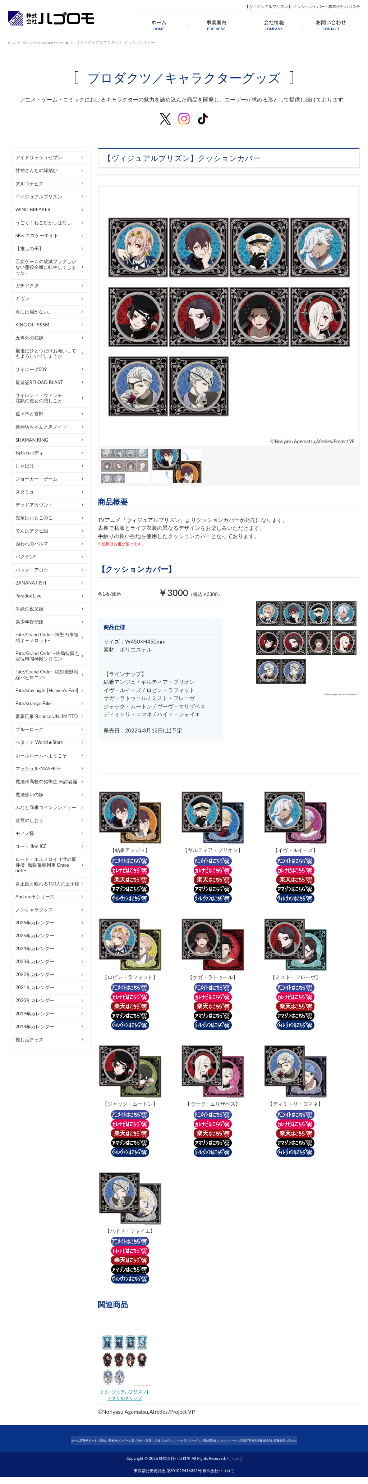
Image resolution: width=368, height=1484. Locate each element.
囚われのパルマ (31, 543)
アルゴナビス (29, 183)
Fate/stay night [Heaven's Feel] (46, 690)
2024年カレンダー (34, 948)
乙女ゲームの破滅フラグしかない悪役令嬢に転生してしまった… (45, 266)
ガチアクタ (27, 285)
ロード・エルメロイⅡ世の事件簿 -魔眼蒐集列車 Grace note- (45, 864)
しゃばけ (24, 466)
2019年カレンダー (34, 1013)
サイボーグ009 (31, 369)
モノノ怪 (24, 833)
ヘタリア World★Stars (39, 742)
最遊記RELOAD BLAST (39, 382)
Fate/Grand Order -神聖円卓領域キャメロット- (46, 637)
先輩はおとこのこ (34, 517)
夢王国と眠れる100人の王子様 (47, 884)
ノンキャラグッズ (34, 909)
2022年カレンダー (34, 974)
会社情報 (343, 1441)
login (235, 1465)
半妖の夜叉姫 (29, 609)
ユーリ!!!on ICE (31, 846)
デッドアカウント (34, 505)
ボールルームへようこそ (41, 755)
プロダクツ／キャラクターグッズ (193, 1441)
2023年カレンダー (34, 961)
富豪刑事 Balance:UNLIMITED (46, 716)
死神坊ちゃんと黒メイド (41, 427)
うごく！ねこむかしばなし (43, 222)
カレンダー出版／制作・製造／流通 (124, 1441)
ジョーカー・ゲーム (36, 479)
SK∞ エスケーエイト (37, 235)
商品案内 (239, 1441)
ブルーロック (29, 729)
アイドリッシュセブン (38, 157)
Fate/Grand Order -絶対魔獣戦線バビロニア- (46, 674)
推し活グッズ (29, 1039)
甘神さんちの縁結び (36, 170)
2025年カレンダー (34, 935)
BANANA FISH (30, 583)
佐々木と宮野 (29, 413)
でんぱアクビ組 (31, 530)
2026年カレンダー (34, 922)
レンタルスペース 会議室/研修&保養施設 (290, 1441)
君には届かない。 (34, 312)
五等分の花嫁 (29, 337)
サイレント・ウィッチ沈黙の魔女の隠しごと (38, 398)
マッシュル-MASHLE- (38, 768)
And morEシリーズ (35, 896)
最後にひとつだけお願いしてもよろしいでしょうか (45, 353)
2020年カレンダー (34, 1000)
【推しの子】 (29, 248)
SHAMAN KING (32, 440)
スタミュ (24, 492)
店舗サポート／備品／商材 (60, 1441)
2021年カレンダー (34, 987)
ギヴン (22, 298)
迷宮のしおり (29, 820)
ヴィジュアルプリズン (38, 196)
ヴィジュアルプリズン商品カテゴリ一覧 (62, 42)
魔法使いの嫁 (29, 794)
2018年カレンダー (34, 1026)
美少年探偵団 (29, 621)
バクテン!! (26, 556)
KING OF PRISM (32, 325)
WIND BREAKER (32, 209)
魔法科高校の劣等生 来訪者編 (46, 781)
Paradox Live (28, 596)
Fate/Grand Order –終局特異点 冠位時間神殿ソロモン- (47, 656)
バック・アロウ (31, 570)
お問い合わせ (184, 1449)
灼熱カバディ (29, 453)
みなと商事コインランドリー (45, 807)
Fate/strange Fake (33, 703)
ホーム (14, 42)
